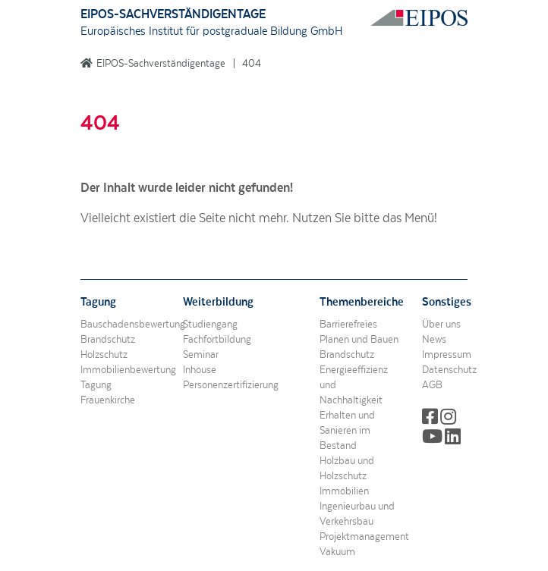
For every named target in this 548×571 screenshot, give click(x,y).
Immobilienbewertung (128, 370)
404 (251, 64)
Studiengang (210, 324)
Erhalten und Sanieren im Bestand (347, 430)
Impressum (446, 355)
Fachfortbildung (217, 340)
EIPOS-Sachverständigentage (160, 64)
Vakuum (337, 552)
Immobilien (344, 491)
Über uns (441, 324)
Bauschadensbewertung (132, 324)
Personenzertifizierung (231, 385)
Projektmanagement (364, 537)
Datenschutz (449, 370)
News (434, 340)
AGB (432, 385)
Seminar (201, 355)
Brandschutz (107, 340)
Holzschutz (104, 355)
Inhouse (199, 370)
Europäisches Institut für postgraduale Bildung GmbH (211, 31)
